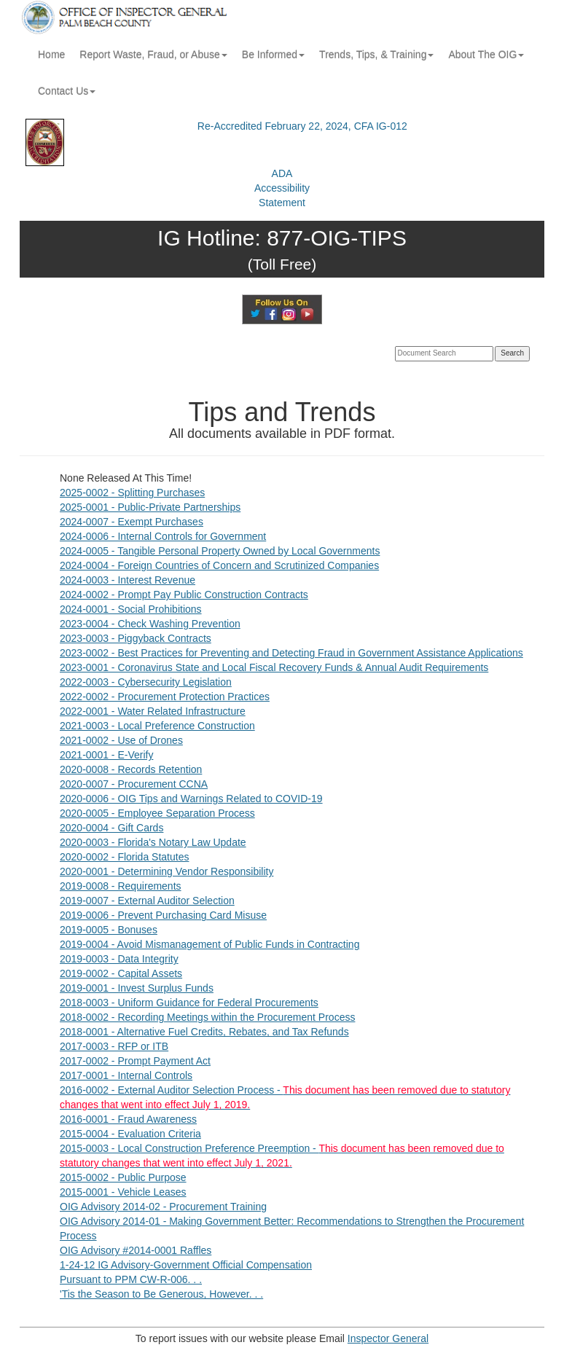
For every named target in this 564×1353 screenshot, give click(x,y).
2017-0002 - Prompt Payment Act (135, 1061)
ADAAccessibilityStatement (282, 188)
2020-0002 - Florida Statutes (124, 857)
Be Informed (273, 54)
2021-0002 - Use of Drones (121, 740)
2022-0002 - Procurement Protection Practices (165, 696)
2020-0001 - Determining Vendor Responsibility (166, 871)
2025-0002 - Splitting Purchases (132, 492)
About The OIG (486, 54)
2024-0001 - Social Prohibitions (131, 609)
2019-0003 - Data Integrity (119, 959)
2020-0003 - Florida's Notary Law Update (153, 842)
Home (51, 54)
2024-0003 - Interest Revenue (127, 580)
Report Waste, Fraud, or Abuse (153, 54)
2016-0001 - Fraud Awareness (128, 1119)
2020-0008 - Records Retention (131, 769)
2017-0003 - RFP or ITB (114, 1046)
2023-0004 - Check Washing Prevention (150, 624)
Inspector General (388, 1338)
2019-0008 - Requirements (120, 886)
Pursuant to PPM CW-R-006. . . (131, 1279)
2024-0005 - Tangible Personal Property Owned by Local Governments (220, 551)
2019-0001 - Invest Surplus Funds (137, 988)
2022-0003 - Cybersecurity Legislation (146, 682)
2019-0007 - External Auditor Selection (147, 900)
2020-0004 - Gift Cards (111, 828)
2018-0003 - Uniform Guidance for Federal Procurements (189, 1002)
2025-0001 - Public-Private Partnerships (150, 507)
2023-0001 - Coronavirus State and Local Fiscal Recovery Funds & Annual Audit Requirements (274, 667)
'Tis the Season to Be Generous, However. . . (161, 1294)
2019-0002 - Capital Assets (121, 973)
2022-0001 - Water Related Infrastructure (153, 711)
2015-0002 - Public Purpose (123, 1177)
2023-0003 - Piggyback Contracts (135, 638)
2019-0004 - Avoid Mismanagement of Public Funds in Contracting (209, 944)
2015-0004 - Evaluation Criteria (130, 1134)
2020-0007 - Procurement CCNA (134, 784)
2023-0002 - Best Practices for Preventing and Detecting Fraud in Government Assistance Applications (291, 653)
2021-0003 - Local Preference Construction (157, 726)
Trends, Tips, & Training (376, 54)
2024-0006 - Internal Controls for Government (163, 536)
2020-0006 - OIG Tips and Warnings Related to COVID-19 (191, 798)
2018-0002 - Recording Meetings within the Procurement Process (207, 1017)
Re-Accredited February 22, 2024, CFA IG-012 (302, 126)
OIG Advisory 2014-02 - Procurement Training (163, 1206)
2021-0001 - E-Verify (106, 755)
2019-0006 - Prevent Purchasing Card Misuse (163, 915)
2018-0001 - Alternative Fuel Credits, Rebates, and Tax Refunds (204, 1032)
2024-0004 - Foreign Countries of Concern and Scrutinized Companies (219, 565)
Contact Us (66, 91)
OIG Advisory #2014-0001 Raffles (135, 1250)
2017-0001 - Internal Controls (126, 1075)
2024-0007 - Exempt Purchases (131, 522)
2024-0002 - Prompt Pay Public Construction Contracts (184, 594)
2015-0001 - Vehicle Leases (123, 1192)
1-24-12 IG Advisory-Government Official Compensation (186, 1265)
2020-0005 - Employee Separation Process (157, 813)
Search (512, 353)
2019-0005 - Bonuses (108, 930)
